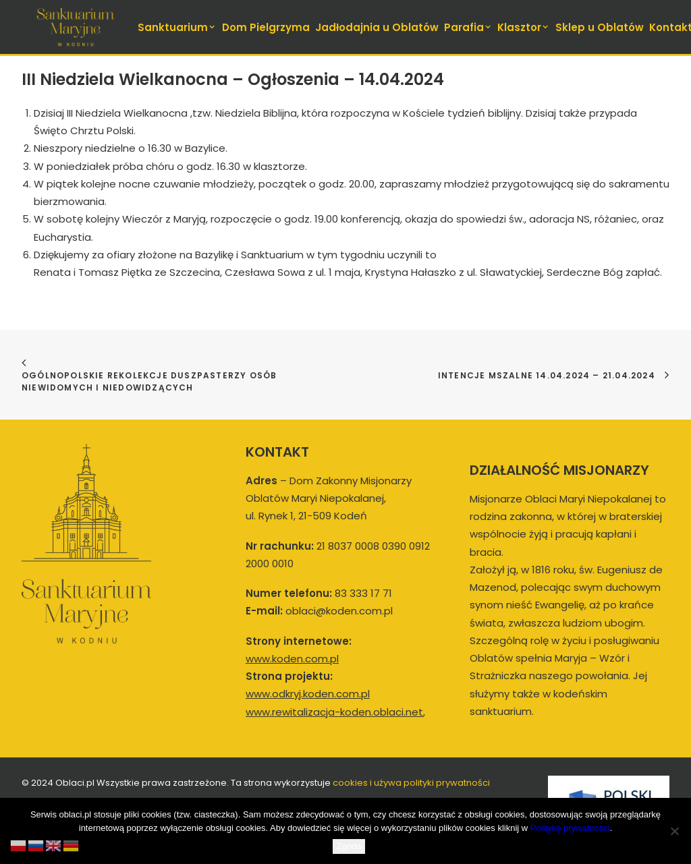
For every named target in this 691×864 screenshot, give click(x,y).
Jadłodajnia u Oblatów (377, 27)
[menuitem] (178, 27)
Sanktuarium (177, 27)
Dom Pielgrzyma (266, 27)
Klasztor (523, 27)
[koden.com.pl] (75, 27)
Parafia (468, 27)
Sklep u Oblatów (599, 27)
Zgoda (349, 846)
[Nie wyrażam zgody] (674, 831)
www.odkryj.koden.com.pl (308, 694)
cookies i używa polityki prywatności (411, 782)
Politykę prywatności (570, 828)
